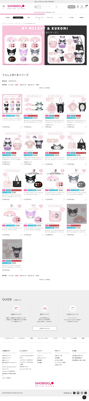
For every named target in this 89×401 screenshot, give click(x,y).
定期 (83, 343)
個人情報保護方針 (77, 362)
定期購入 (81, 19)
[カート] (86, 6)
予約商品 (7, 19)
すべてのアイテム (26, 14)
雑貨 (28, 19)
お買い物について (6, 360)
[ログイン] (78, 6)
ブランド (55, 343)
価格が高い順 (31, 86)
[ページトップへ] (84, 397)
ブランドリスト (49, 19)
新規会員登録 (71, 7)
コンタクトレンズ (62, 14)
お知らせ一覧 (58, 360)
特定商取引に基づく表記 (78, 365)
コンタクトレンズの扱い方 (26, 364)
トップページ (5, 24)
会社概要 (57, 362)
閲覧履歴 (39, 365)
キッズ (60, 19)
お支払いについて (6, 362)
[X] (74, 397)
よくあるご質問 (58, 365)
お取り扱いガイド (24, 371)
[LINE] (78, 397)
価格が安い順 (23, 86)
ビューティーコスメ (39, 19)
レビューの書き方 (6, 382)
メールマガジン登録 (60, 367)
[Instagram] (82, 397)
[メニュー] (3, 7)
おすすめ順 (10, 86)
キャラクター (18, 19)
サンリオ (17, 24)
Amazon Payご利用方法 (8, 376)
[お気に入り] (82, 6)
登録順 (37, 86)
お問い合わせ (58, 369)
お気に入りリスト (41, 362)
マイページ (40, 360)
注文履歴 (39, 367)
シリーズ (22, 24)
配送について (5, 365)
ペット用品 (71, 19)
